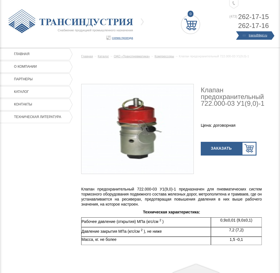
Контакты (42, 104)
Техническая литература (42, 117)
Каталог (42, 92)
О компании (42, 67)
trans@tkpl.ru (255, 35)
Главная (42, 54)
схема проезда (122, 37)
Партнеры (42, 79)
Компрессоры (164, 56)
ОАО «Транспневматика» (132, 56)
